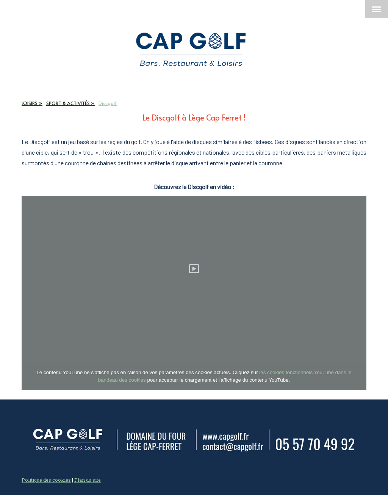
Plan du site (87, 480)
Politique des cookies (46, 480)
